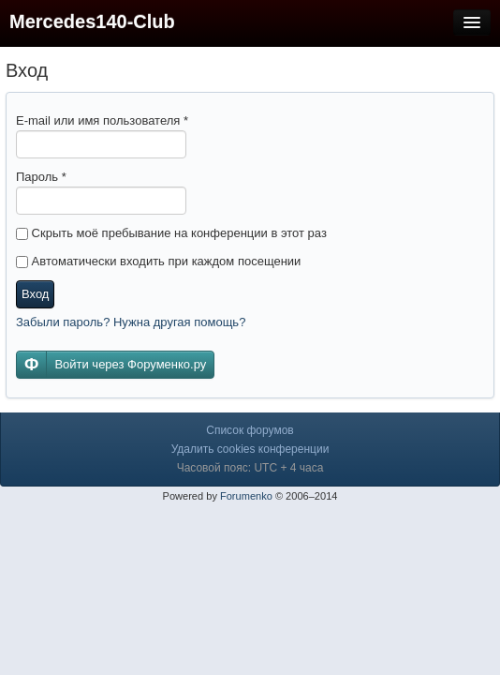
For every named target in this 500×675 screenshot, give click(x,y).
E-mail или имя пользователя (102, 120)
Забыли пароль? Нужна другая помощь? (130, 322)
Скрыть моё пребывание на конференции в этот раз (171, 233)
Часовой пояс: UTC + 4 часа (250, 467)
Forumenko (246, 496)
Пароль (41, 177)
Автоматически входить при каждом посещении (158, 261)
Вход (35, 294)
